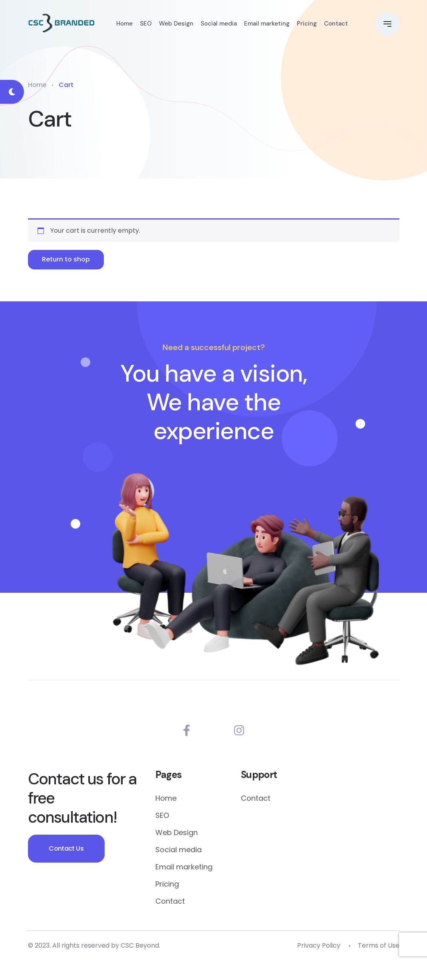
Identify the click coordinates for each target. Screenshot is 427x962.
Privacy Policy (318, 947)
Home (124, 24)
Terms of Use (378, 947)
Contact (336, 24)
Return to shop (67, 259)
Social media (219, 24)
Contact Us (67, 850)
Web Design (176, 24)
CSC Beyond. (140, 947)
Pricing (307, 24)
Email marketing (267, 24)
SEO (146, 24)
